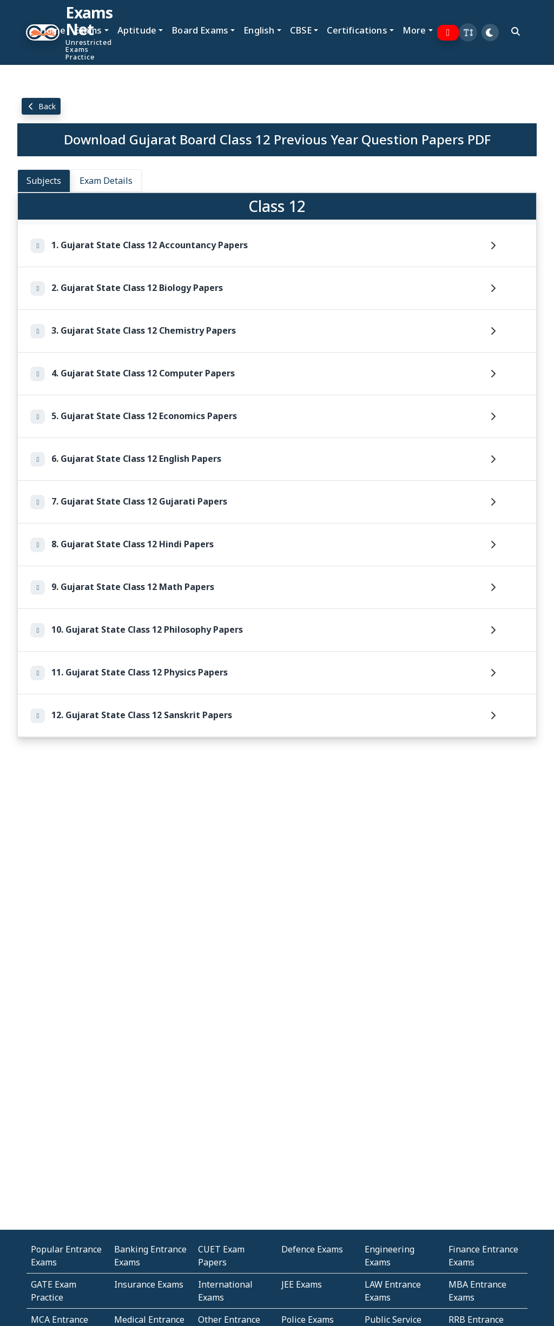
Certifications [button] (357, 30)
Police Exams (307, 1319)
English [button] (258, 30)
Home (52, 30)
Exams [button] (88, 30)
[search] (515, 31)
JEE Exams (301, 1284)
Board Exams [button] (200, 30)
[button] (468, 32)
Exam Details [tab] (106, 181)
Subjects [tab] (44, 181)
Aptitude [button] (136, 30)
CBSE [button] (301, 30)
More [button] (414, 30)
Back (41, 106)
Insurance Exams (148, 1284)
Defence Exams (312, 1249)
